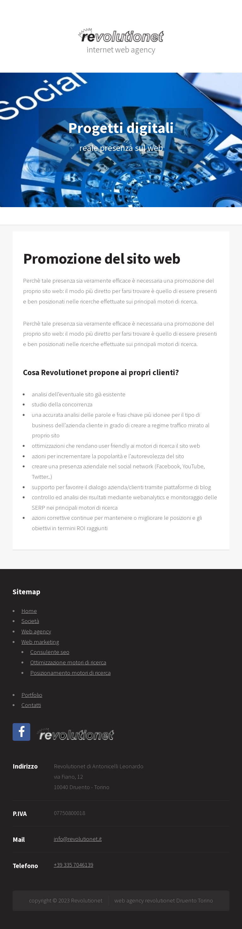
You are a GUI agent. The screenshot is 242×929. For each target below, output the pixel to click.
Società (30, 621)
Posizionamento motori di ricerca (70, 672)
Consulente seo (49, 652)
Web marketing (40, 641)
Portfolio (31, 694)
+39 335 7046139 (73, 864)
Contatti (31, 705)
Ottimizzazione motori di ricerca (68, 662)
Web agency (36, 631)
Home (29, 610)
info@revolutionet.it (78, 838)
